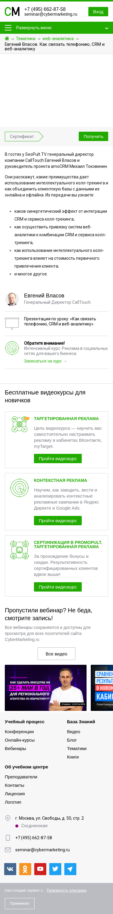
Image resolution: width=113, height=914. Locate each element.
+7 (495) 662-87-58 (45, 9)
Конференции (19, 731)
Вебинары (15, 748)
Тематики (25, 38)
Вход (98, 11)
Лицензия (15, 793)
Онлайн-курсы (20, 740)
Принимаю (19, 903)
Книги (73, 756)
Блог (72, 740)
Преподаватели (21, 776)
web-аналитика (58, 38)
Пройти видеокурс (58, 458)
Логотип (13, 802)
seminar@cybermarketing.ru (50, 14)
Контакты (14, 785)
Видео (73, 731)
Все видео (56, 653)
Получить (93, 136)
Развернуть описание (66, 890)
